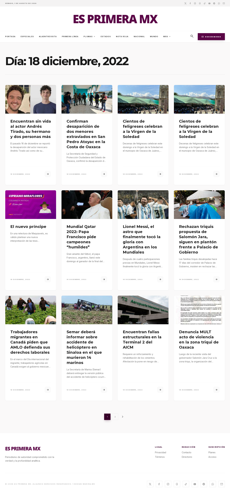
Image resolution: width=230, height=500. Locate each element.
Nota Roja (122, 36)
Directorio (187, 457)
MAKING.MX (89, 484)
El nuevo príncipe (28, 226)
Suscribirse (211, 36)
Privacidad (160, 452)
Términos (160, 457)
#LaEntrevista (48, 36)
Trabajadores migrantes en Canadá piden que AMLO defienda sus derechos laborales (30, 342)
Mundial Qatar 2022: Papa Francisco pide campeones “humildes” (81, 236)
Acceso (212, 457)
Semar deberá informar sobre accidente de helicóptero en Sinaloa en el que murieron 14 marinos (84, 347)
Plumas (90, 36)
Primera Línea (70, 36)
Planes (211, 452)
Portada (10, 36)
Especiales (27, 36)
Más (167, 36)
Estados (106, 36)
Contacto (186, 452)
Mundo (154, 36)
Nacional (139, 36)
